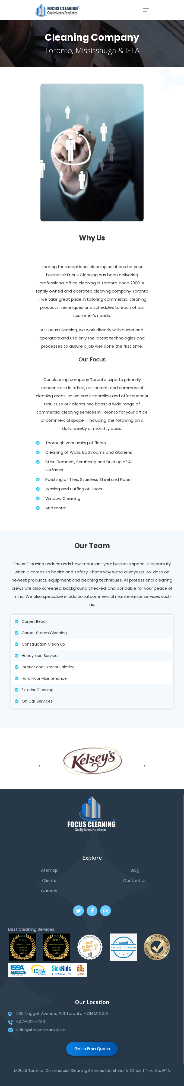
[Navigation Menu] (146, 10)
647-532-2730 (30, 1021)
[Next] (143, 766)
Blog (135, 870)
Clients (49, 880)
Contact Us (135, 880)
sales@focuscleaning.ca (40, 1030)
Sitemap (49, 870)
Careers (49, 891)
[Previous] (40, 766)
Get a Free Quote (92, 1049)
